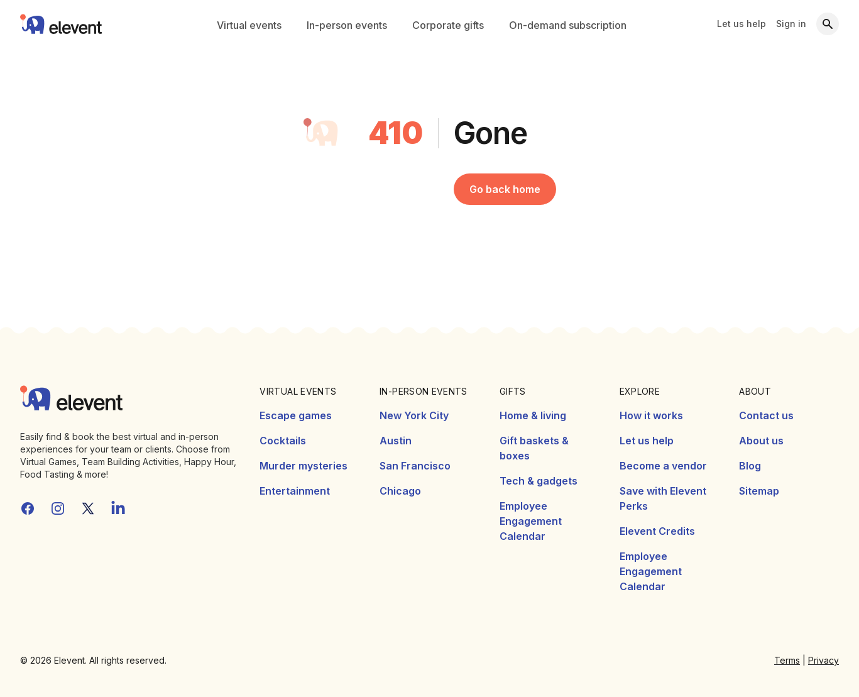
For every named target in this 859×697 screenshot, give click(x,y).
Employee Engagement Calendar (531, 521)
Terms (787, 660)
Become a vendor (663, 465)
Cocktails (283, 440)
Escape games (296, 415)
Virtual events (249, 25)
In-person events (347, 25)
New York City (414, 415)
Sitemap (759, 491)
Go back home (504, 189)
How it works (651, 415)
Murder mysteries (303, 465)
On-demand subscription (567, 25)
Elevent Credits (657, 531)
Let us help (741, 23)
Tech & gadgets (538, 481)
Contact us (766, 415)
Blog (750, 465)
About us (761, 440)
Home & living (533, 415)
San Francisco (415, 465)
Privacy (823, 660)
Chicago (400, 491)
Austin (396, 440)
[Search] (827, 24)
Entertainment (295, 491)
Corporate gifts (448, 25)
